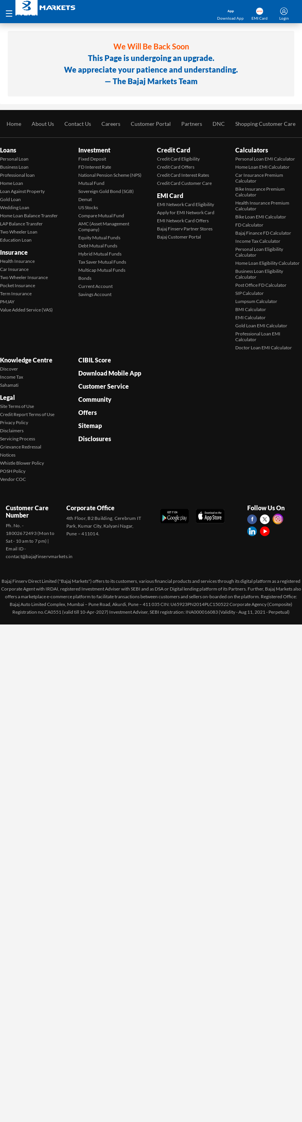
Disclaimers (12, 430)
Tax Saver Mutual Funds (102, 262)
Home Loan (11, 183)
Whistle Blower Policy (22, 463)
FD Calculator (249, 225)
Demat (85, 199)
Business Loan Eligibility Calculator (259, 274)
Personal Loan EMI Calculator (265, 159)
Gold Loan (10, 199)
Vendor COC (13, 479)
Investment (94, 150)
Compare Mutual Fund (101, 215)
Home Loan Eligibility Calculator (267, 263)
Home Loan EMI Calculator (262, 167)
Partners (191, 123)
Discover (9, 369)
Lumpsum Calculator (256, 301)
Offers (87, 412)
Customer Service (103, 386)
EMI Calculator (250, 317)
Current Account (95, 286)
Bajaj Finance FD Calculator (263, 233)
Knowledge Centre (26, 360)
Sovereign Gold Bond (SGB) (106, 191)
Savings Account (94, 294)
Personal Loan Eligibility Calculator (259, 252)
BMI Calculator (250, 309)
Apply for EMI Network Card (185, 212)
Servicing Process (17, 439)
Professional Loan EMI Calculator (257, 336)
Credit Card (173, 150)
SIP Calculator (249, 293)
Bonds (84, 278)
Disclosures (94, 438)
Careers (110, 123)
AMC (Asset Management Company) (103, 226)
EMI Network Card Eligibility (185, 204)
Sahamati (9, 385)
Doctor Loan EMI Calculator (263, 347)
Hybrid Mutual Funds (99, 254)
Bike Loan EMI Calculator (260, 217)
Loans (8, 150)
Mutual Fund (91, 183)
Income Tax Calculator (257, 241)
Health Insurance (17, 261)
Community (94, 399)
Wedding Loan (14, 207)
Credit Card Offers (175, 167)
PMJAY (7, 302)
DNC (219, 123)
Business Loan (14, 167)
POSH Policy (12, 471)
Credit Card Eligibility (178, 159)
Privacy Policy (14, 422)
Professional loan (17, 175)
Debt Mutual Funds (97, 246)
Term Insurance (16, 293)
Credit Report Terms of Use (27, 414)
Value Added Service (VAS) (26, 310)
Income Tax (11, 377)
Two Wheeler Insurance (24, 277)
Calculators (251, 150)
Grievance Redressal (20, 447)
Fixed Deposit (92, 159)
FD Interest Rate (94, 167)
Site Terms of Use (17, 406)
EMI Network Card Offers (183, 220)
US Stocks (88, 207)
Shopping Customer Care (265, 123)
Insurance (14, 252)
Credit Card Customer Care (184, 183)
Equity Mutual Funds (99, 237)
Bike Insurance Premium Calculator (260, 192)
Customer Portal (151, 123)
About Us (43, 123)
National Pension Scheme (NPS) (110, 175)
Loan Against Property (22, 191)
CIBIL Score (94, 360)
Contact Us (77, 123)
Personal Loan (14, 159)
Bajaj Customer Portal (179, 237)
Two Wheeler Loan (18, 232)
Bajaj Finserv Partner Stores (185, 229)
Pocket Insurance (17, 285)
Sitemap (90, 425)
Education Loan (16, 240)
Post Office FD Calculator (261, 285)
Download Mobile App (109, 373)
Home (14, 123)
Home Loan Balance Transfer (29, 215)
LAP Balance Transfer (21, 224)
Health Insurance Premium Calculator (262, 206)
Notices (7, 455)
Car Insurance (14, 269)
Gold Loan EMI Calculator (261, 325)
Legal (7, 397)
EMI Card (170, 195)
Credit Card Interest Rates (183, 175)
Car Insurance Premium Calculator (259, 178)
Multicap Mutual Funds (101, 270)
